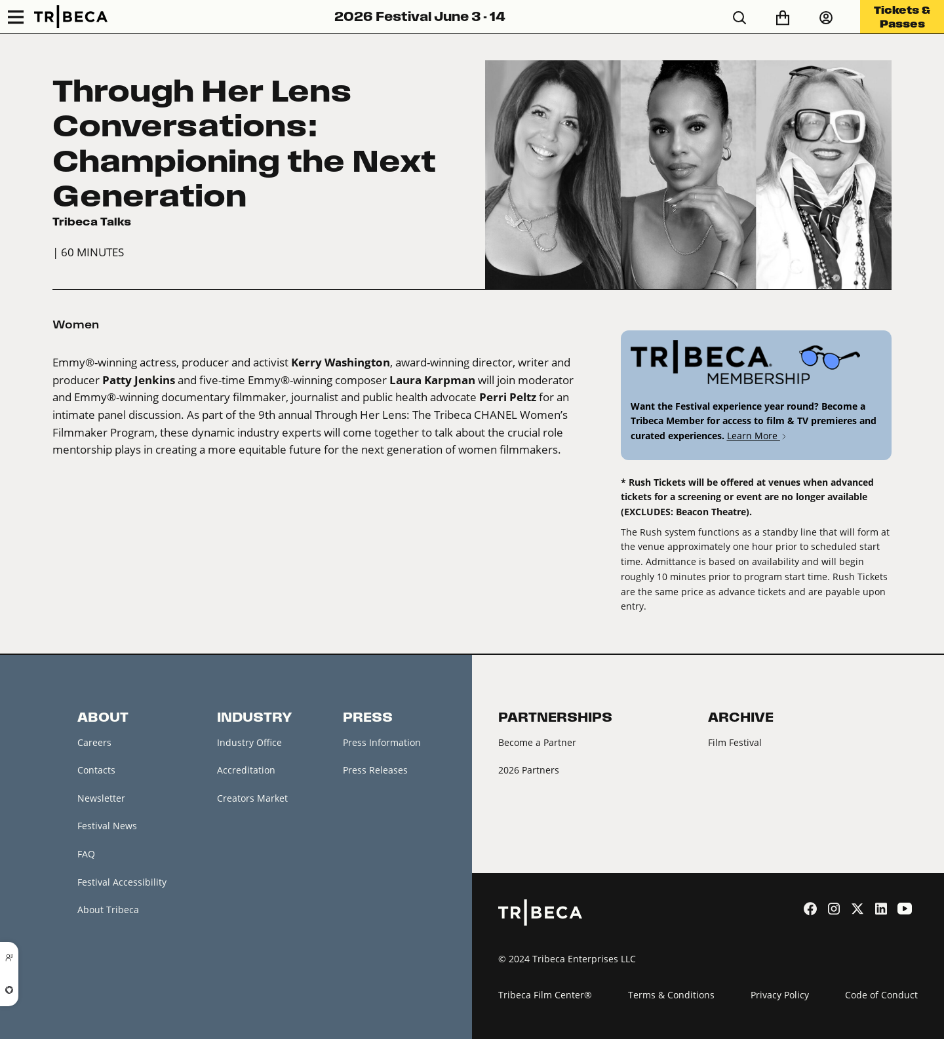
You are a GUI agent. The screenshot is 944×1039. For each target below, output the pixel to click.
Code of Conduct (881, 995)
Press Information (382, 742)
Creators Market (252, 798)
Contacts (96, 770)
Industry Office (249, 742)
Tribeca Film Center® (545, 995)
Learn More (757, 435)
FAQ (86, 854)
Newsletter (101, 798)
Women (75, 324)
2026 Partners (528, 770)
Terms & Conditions (671, 995)
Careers (94, 742)
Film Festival (735, 742)
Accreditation (246, 770)
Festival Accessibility (122, 882)
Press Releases (375, 770)
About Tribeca (108, 909)
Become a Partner (537, 742)
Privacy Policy (780, 995)
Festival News (107, 825)
